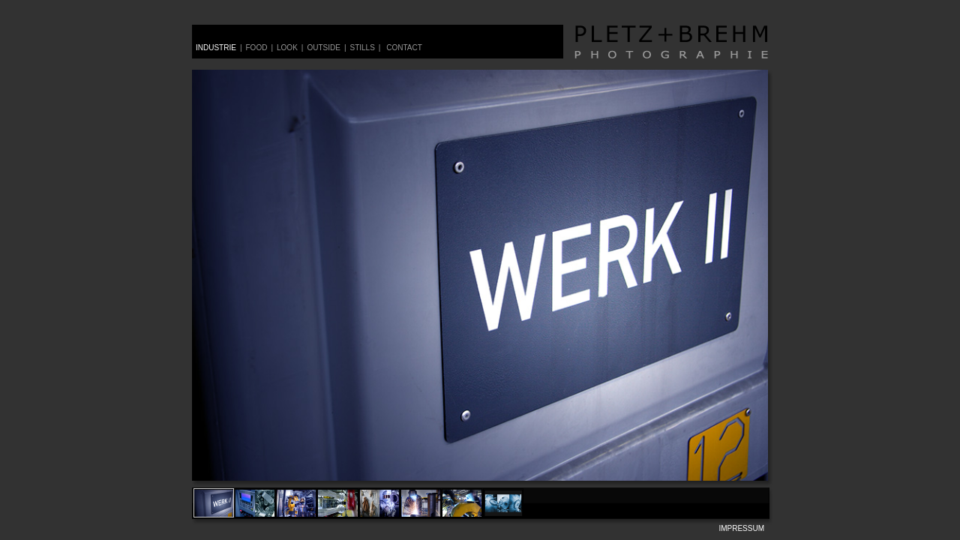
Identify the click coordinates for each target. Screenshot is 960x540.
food (257, 48)
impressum (741, 528)
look (287, 48)
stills (362, 48)
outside (323, 48)
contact (404, 48)
